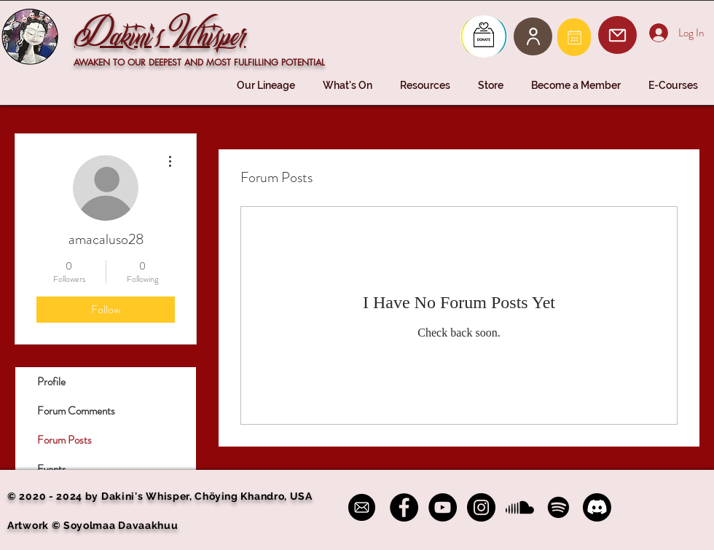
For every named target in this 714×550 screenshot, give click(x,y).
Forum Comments (76, 411)
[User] (533, 36)
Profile (51, 382)
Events (51, 469)
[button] (269, 85)
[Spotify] (558, 507)
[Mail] (574, 37)
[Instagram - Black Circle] (481, 507)
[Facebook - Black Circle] (404, 507)
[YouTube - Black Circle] (442, 507)
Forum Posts (64, 440)
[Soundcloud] (520, 507)
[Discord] (597, 507)
